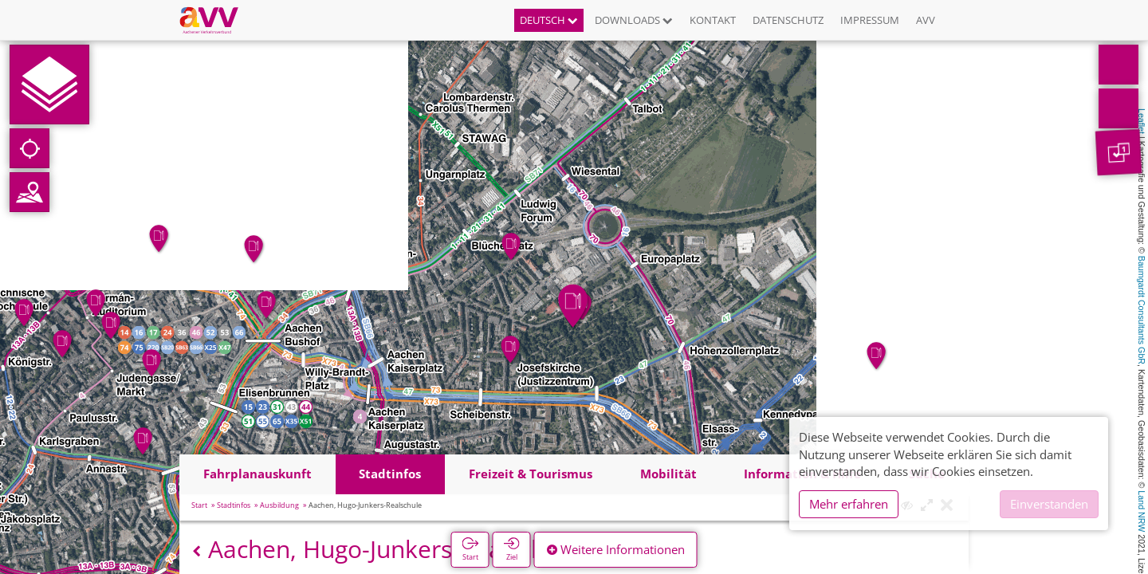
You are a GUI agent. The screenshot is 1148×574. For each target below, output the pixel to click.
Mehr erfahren (848, 504)
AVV (925, 20)
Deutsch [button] (549, 20)
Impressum (869, 20)
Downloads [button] (634, 20)
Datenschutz (788, 20)
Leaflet (1141, 121)
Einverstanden (1049, 504)
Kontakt (713, 20)
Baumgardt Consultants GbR (1141, 310)
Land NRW (1141, 511)
